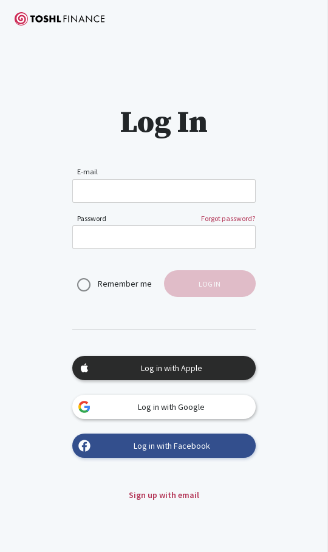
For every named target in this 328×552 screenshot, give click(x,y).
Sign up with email (164, 494)
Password (91, 218)
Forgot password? (228, 218)
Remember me (125, 283)
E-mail (87, 171)
